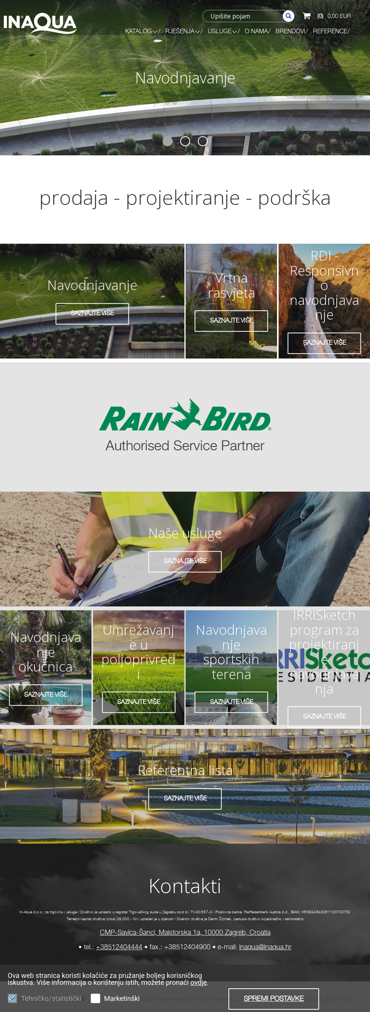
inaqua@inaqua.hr (265, 947)
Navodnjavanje (185, 77)
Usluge (222, 32)
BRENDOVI (290, 32)
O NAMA (256, 32)
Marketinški (122, 998)
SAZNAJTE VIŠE (92, 314)
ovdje (199, 982)
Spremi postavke (274, 999)
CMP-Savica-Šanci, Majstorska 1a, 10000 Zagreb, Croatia (185, 932)
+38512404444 (119, 947)
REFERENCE (330, 32)
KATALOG (141, 32)
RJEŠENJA (182, 32)
